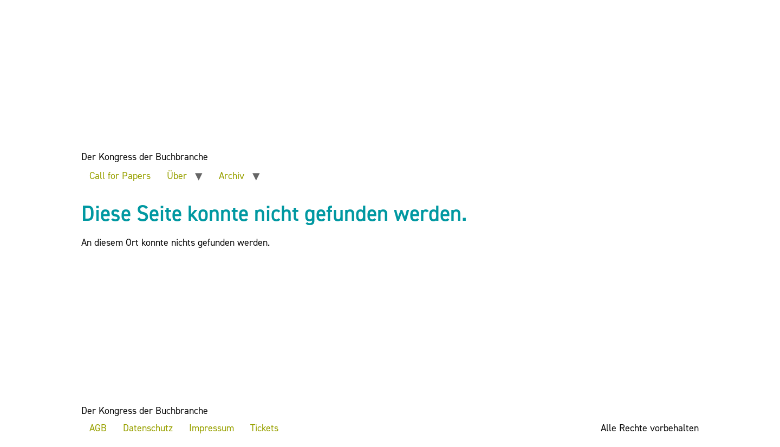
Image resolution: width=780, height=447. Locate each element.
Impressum (211, 428)
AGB (98, 428)
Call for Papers (120, 175)
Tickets (264, 428)
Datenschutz (148, 428)
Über (177, 175)
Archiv (231, 175)
